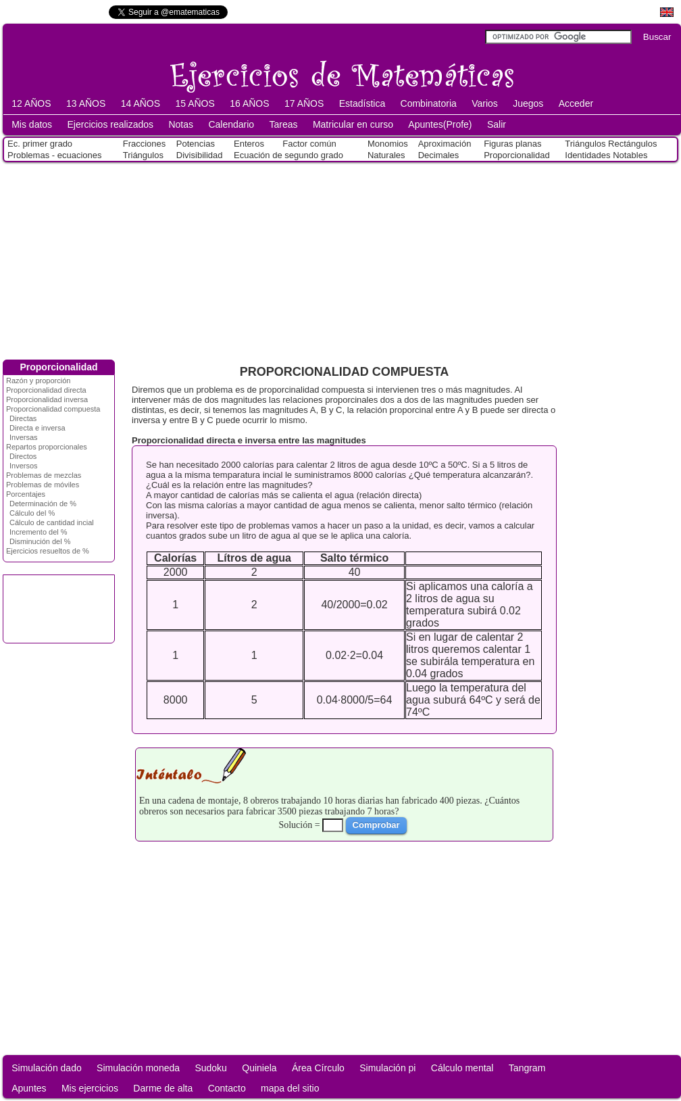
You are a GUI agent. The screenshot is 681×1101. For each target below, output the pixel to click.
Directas (22, 418)
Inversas (23, 437)
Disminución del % (39, 541)
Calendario (231, 124)
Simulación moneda (138, 1067)
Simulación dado (46, 1067)
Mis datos (31, 124)
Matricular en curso (353, 124)
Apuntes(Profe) (440, 124)
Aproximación (445, 144)
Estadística (362, 103)
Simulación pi (387, 1067)
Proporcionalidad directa (46, 390)
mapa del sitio (290, 1088)
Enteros (249, 144)
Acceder (576, 103)
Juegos (528, 103)
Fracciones (144, 144)
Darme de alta (163, 1088)
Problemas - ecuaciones (54, 155)
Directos (22, 456)
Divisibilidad (199, 155)
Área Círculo (318, 1067)
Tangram (527, 1067)
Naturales (386, 155)
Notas (180, 124)
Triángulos (143, 155)
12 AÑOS (31, 103)
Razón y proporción (38, 380)
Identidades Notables (606, 155)
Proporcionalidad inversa (47, 399)
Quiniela (259, 1067)
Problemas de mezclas (43, 475)
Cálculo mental (462, 1067)
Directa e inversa (37, 428)
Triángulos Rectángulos (611, 144)
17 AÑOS (304, 103)
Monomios (388, 144)
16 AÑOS (249, 103)
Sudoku (210, 1067)
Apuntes (28, 1088)
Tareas (284, 124)
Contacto (227, 1088)
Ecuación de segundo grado (288, 155)
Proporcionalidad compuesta (53, 409)
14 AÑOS (140, 103)
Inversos (23, 466)
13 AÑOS (85, 103)
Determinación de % (42, 503)
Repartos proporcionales (46, 447)
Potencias (195, 144)
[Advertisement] (340, 258)
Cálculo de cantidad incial (51, 522)
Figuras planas (512, 144)
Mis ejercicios (89, 1088)
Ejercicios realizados (110, 124)
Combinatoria (429, 103)
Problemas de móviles (42, 485)
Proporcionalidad (517, 155)
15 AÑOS (194, 103)
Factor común (309, 144)
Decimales (438, 155)
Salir (496, 124)
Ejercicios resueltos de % (47, 551)
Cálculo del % (32, 513)
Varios (485, 103)
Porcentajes (25, 494)
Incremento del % (38, 532)
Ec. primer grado (39, 144)
